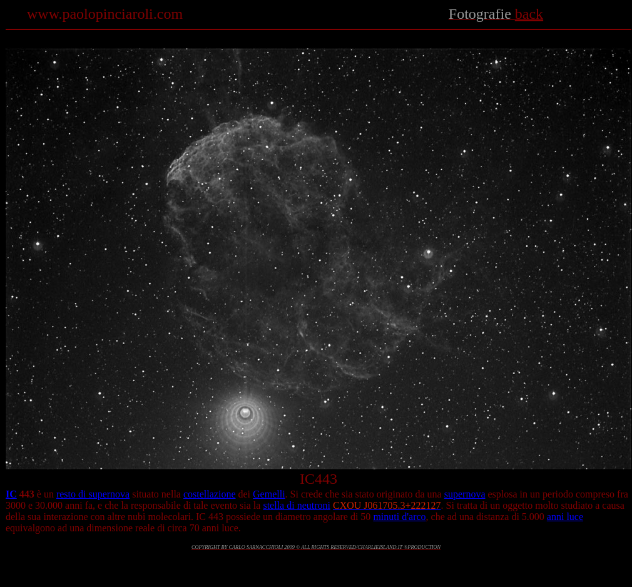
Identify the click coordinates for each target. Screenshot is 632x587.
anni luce (565, 516)
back (529, 14)
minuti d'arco (399, 516)
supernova (465, 494)
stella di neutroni (296, 505)
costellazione (209, 494)
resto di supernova (93, 494)
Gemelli (269, 494)
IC (11, 494)
